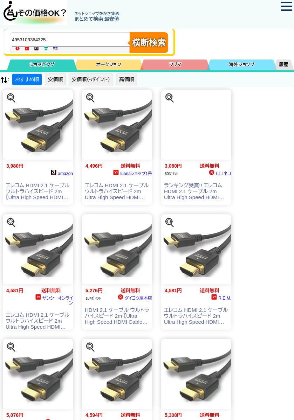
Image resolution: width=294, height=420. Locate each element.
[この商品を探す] (11, 98)
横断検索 (149, 42)
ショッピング (42, 64)
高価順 (126, 79)
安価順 (55, 79)
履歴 (283, 64)
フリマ (175, 64)
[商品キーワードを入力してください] (71, 40)
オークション (108, 64)
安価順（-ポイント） (91, 79)
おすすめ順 (27, 79)
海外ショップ (241, 64)
